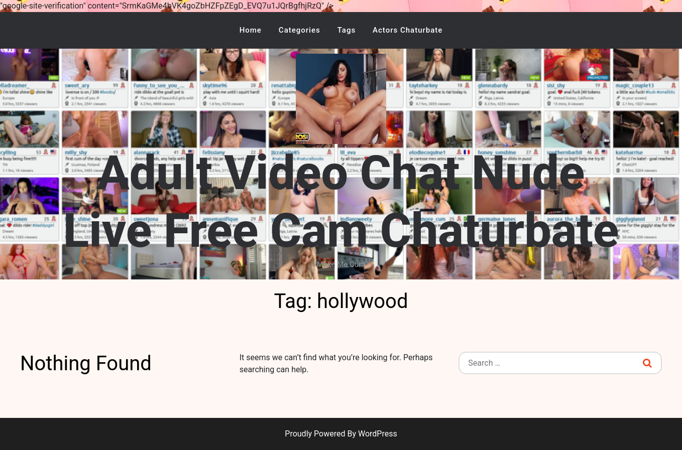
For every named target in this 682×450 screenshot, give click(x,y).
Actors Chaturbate (407, 30)
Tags (346, 30)
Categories (299, 30)
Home (251, 30)
